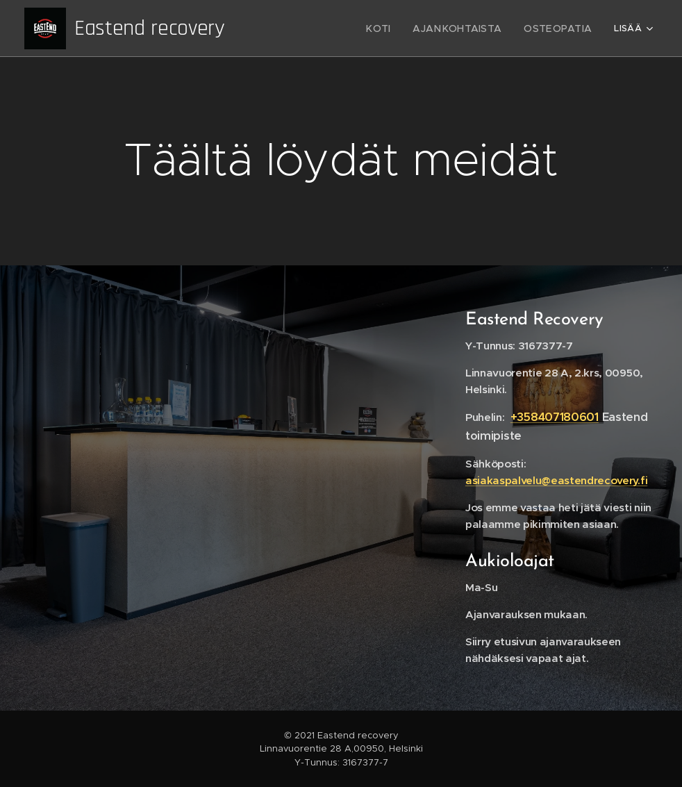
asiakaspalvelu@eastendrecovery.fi (556, 480)
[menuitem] (303, 28)
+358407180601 (554, 417)
